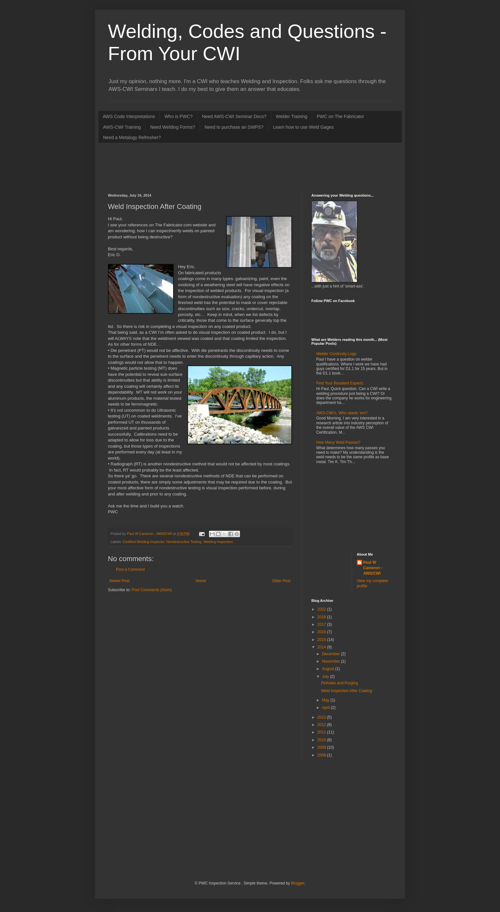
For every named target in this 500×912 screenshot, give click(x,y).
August (328, 669)
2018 (322, 617)
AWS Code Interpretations (129, 116)
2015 (322, 639)
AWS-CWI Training (122, 127)
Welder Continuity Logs (336, 354)
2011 (322, 732)
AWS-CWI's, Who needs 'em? (342, 413)
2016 (322, 632)
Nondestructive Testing (184, 542)
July (326, 676)
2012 (322, 724)
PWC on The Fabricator (340, 116)
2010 (322, 740)
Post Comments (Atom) (151, 590)
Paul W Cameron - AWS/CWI (372, 568)
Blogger (297, 883)
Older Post (281, 581)
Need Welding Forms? (172, 127)
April (326, 707)
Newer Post (119, 581)
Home (201, 581)
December (331, 654)
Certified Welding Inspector (143, 542)
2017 (322, 624)
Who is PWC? (178, 116)
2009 (322, 747)
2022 (322, 609)
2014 (322, 647)
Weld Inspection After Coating (346, 691)
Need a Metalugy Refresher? (132, 137)
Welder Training (291, 116)
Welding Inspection (218, 542)
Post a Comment (130, 569)
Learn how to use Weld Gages (303, 127)
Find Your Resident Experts (339, 383)
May (326, 700)
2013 (322, 717)
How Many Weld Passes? (338, 442)
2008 (322, 755)
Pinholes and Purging (339, 683)
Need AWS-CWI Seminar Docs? (234, 116)
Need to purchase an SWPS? (234, 127)
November (331, 661)
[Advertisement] (225, 167)
